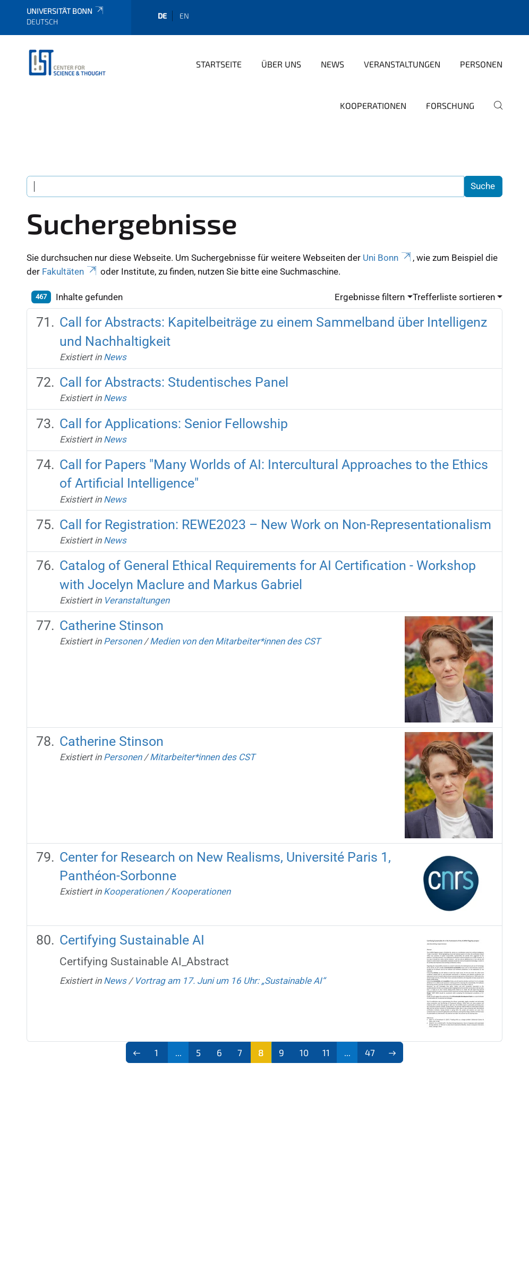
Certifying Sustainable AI (131, 940)
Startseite (219, 64)
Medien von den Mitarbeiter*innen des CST (235, 641)
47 (370, 1052)
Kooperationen (373, 105)
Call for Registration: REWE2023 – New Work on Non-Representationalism (275, 524)
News (332, 64)
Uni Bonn (388, 257)
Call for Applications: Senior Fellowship (173, 423)
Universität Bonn (66, 10)
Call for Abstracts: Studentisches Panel (173, 382)
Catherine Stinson (111, 625)
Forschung (450, 105)
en (184, 15)
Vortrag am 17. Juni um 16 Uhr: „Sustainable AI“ (229, 980)
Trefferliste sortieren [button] (454, 297)
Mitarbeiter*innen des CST (202, 757)
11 (326, 1052)
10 (304, 1052)
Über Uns (281, 64)
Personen (481, 64)
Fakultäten (70, 271)
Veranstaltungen (402, 64)
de (162, 15)
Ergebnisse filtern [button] (370, 297)
